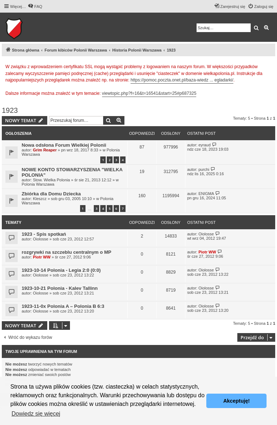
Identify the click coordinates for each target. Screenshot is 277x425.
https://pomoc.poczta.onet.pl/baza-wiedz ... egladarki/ (182, 80)
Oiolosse (40, 239)
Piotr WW (41, 257)
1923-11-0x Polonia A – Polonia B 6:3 (63, 306)
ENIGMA (206, 193)
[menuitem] (35, 6)
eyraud (204, 145)
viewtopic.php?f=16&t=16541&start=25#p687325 (149, 93)
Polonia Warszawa (38, 184)
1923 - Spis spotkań (44, 234)
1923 (10, 110)
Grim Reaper (45, 150)
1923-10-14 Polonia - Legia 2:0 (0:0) (61, 270)
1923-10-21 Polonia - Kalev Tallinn (60, 288)
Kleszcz (40, 198)
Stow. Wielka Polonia (51, 180)
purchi (203, 169)
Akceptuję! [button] (236, 401)
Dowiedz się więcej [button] (36, 414)
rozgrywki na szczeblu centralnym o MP (66, 252)
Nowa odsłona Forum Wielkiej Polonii (64, 145)
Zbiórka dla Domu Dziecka (51, 193)
